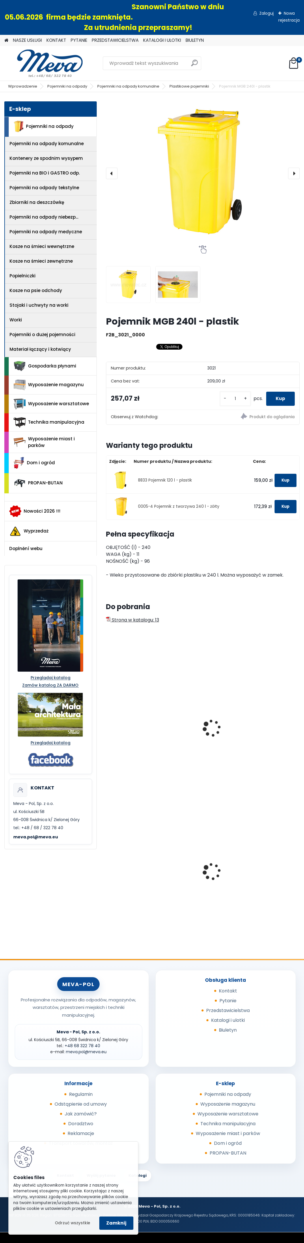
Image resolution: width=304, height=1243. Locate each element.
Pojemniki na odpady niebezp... (44, 217)
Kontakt (228, 991)
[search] (194, 65)
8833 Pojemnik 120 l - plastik (165, 480)
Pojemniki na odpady (67, 86)
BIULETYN (195, 40)
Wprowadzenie (22, 86)
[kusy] (231, 399)
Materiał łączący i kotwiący (40, 349)
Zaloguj (266, 13)
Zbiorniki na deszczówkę (37, 202)
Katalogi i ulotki (228, 1020)
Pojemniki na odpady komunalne (128, 86)
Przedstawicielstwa (228, 1010)
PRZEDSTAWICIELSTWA (115, 40)
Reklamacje (81, 1133)
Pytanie (227, 1000)
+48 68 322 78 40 (82, 1046)
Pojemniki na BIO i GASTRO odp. (45, 173)
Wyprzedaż (29, 531)
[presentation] (112, 173)
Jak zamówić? (81, 1114)
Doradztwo (80, 1123)
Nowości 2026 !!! (34, 511)
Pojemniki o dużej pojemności (42, 334)
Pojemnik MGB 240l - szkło (133, 724)
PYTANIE (79, 40)
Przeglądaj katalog (50, 678)
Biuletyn (228, 1030)
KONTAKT (56, 40)
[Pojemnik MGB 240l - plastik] (203, 173)
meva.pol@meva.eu (35, 837)
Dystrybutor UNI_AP (132, 868)
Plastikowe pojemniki (189, 86)
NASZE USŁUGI (27, 40)
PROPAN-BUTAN (38, 483)
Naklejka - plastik (261, 721)
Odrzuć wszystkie (72, 1223)
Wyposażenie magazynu (49, 385)
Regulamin (81, 1094)
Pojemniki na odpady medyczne (46, 232)
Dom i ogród (34, 463)
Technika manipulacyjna (49, 422)
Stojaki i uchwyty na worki (39, 305)
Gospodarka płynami (45, 366)
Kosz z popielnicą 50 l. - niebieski (202, 869)
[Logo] (44, 63)
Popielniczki (23, 276)
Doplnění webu (25, 548)
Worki (16, 320)
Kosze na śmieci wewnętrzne (42, 246)
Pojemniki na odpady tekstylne (44, 188)
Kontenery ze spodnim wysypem (46, 158)
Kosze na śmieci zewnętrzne (41, 261)
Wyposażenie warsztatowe (51, 404)
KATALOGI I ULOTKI (162, 40)
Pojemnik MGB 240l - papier (199, 724)
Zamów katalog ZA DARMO (50, 685)
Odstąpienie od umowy (81, 1104)
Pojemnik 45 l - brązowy (268, 868)
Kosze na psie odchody (36, 290)
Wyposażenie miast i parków (44, 442)
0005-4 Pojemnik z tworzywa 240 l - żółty (178, 506)
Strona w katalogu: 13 (132, 620)
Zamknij (116, 1223)
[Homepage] (6, 40)
